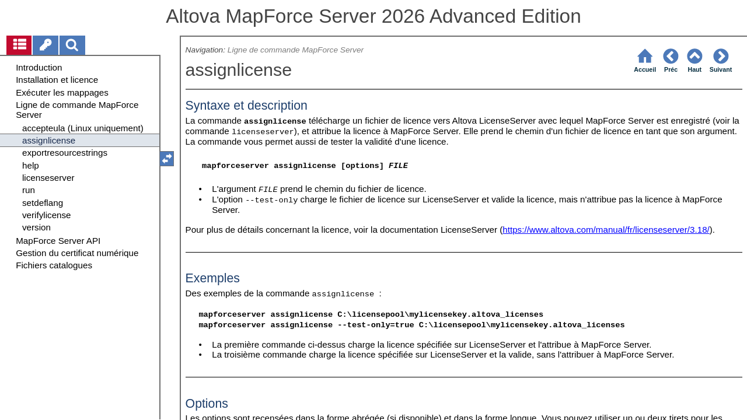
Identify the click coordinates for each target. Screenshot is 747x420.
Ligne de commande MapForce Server (296, 50)
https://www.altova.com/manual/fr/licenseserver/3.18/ (606, 230)
